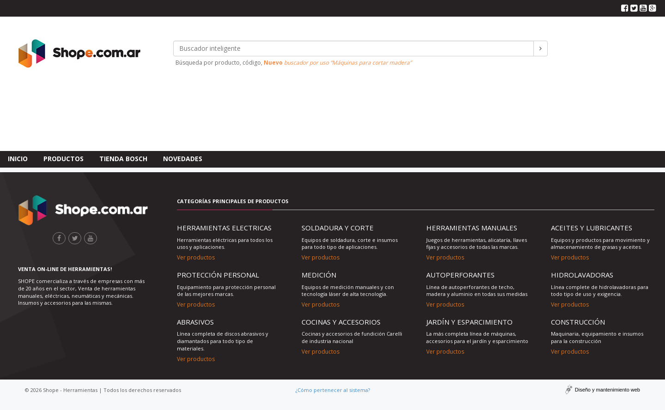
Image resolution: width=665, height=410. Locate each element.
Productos (63, 91)
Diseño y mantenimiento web (607, 389)
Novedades (182, 91)
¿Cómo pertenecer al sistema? (333, 389)
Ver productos (196, 257)
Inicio (18, 91)
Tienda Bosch (123, 91)
